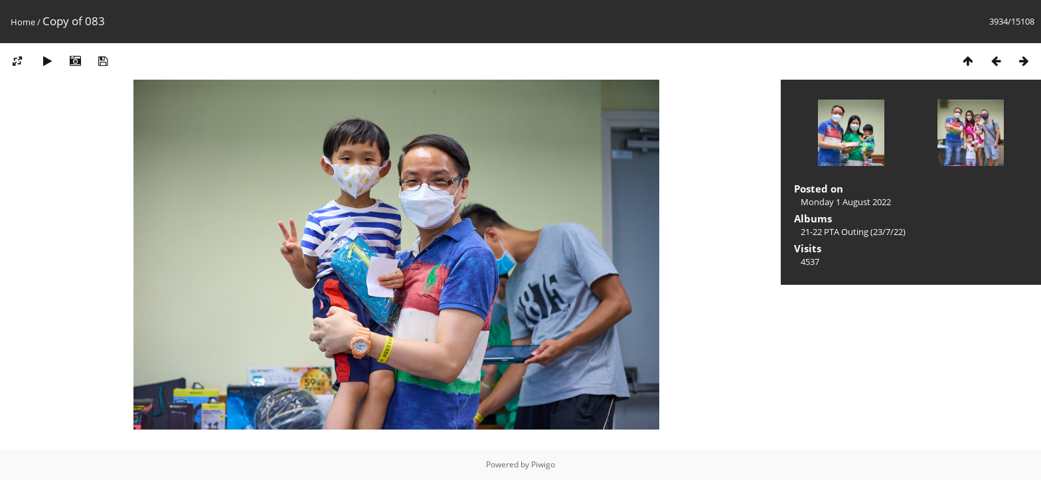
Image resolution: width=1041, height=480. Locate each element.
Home (23, 22)
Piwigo (543, 464)
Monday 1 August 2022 (846, 202)
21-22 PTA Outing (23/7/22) (853, 232)
